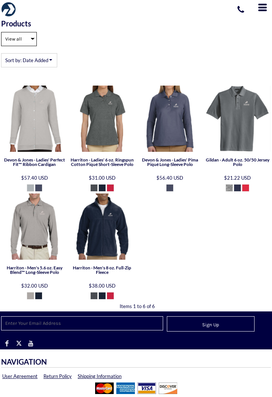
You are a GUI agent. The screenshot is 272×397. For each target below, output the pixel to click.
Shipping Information (100, 376)
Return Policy (57, 376)
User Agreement (20, 376)
